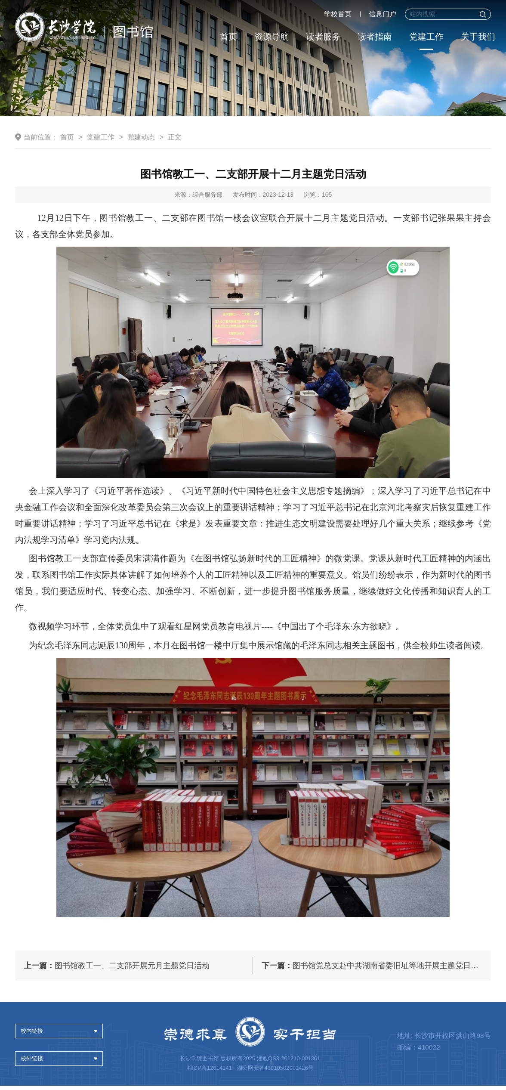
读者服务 (323, 36)
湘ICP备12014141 (209, 1072)
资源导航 (271, 36)
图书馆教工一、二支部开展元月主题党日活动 (117, 970)
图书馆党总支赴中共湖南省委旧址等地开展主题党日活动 (374, 970)
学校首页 (338, 14)
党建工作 (426, 36)
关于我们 (478, 36)
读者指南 (375, 36)
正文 (175, 158)
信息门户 (382, 14)
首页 (228, 36)
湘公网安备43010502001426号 (274, 1072)
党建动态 (141, 158)
